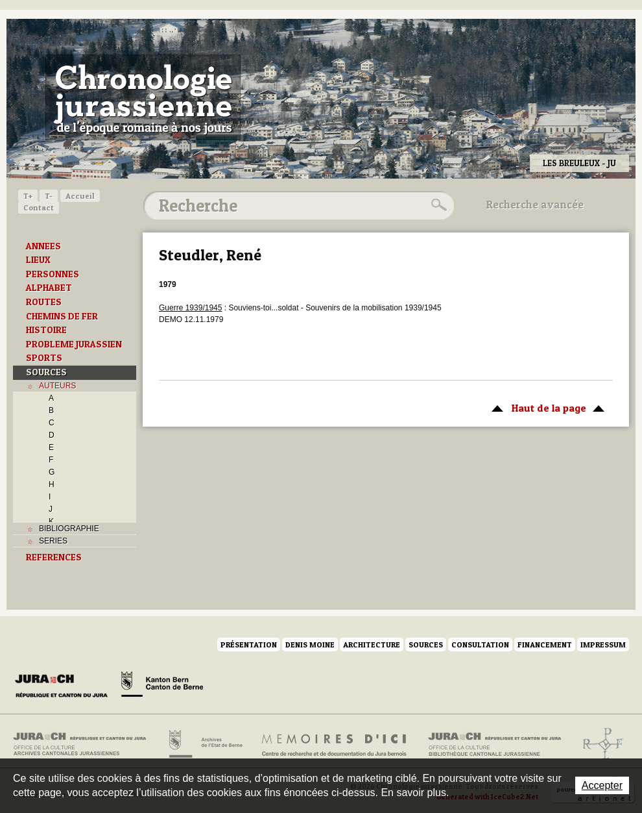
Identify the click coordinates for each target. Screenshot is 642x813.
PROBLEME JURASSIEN (74, 344)
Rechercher (437, 205)
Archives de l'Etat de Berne (205, 744)
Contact (38, 207)
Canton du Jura (65, 686)
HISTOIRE (46, 330)
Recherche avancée (535, 204)
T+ (27, 196)
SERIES (53, 540)
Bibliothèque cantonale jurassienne (495, 744)
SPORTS (44, 358)
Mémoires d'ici (335, 744)
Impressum (603, 644)
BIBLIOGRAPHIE (69, 528)
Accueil (80, 196)
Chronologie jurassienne (143, 97)
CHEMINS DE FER (62, 316)
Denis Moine (310, 644)
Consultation (480, 644)
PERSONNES (52, 274)
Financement (544, 644)
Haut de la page (545, 407)
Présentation (248, 644)
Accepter (602, 785)
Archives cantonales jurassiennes (84, 744)
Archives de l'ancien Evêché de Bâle (598, 744)
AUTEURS (57, 385)
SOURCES (46, 372)
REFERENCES (54, 557)
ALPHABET (49, 288)
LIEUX (38, 260)
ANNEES (43, 246)
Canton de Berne (162, 686)
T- (49, 196)
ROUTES (44, 302)
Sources (426, 644)
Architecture (371, 644)
